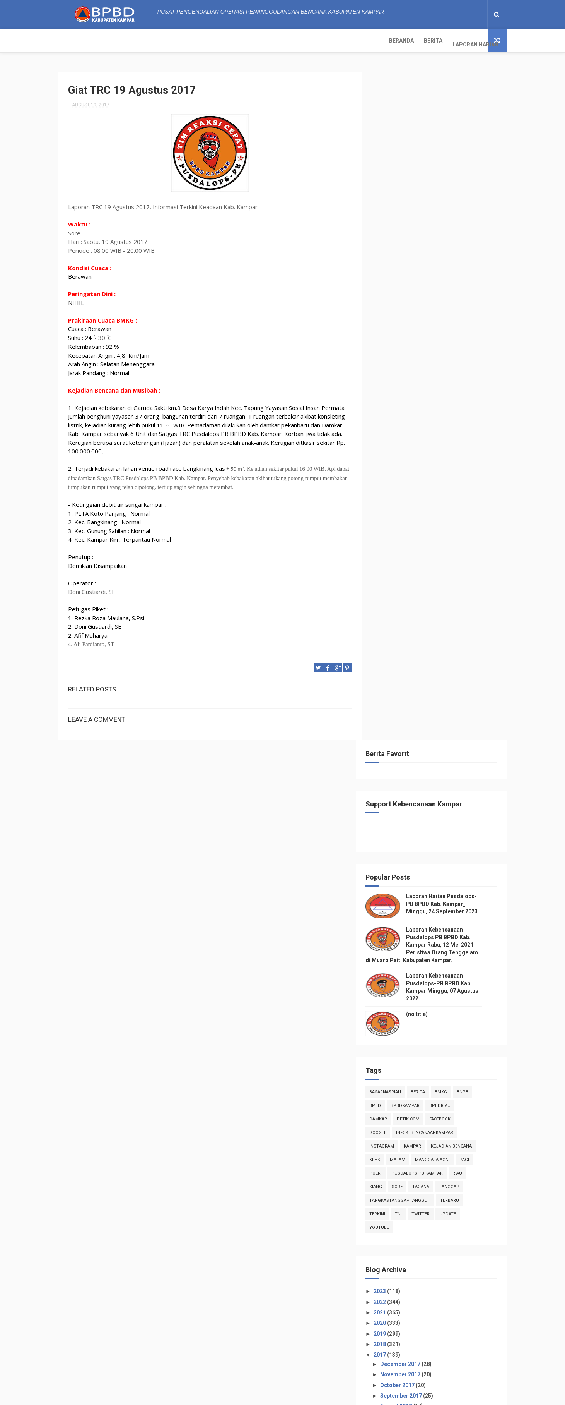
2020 (392, 651)
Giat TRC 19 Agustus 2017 (424, 785)
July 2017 (404, 900)
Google (389, 460)
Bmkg (453, 419)
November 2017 (413, 702)
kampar (424, 474)
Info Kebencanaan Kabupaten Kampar (423, 1188)
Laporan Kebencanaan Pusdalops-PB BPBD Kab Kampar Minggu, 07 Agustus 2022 (453, 1359)
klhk (386, 487)
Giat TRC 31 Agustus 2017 (424, 743)
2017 (392, 682)
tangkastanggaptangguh (411, 528)
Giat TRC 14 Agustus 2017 (424, 813)
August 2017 (408, 734)
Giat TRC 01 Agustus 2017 (424, 876)
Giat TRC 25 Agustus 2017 (424, 764)
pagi (476, 487)
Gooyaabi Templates (360, 1395)
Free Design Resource (268, 1395)
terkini (389, 541)
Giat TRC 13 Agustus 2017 (424, 824)
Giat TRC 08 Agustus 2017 (424, 834)
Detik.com (420, 446)
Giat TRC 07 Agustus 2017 (424, 845)
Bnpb (474, 419)
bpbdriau (452, 433)
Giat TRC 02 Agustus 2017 (424, 866)
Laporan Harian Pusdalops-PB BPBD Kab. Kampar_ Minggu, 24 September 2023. (454, 231)
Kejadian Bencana (463, 474)
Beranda (75, 41)
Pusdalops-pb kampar (429, 501)
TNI (410, 541)
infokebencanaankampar (436, 460)
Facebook (452, 446)
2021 (392, 640)
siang (387, 514)
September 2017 (413, 724)
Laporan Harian (150, 41)
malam (409, 487)
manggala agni (444, 487)
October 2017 (410, 713)
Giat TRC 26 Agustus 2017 (424, 754)
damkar (390, 446)
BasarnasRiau (397, 419)
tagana (432, 514)
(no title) (429, 342)
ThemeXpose (222, 1395)
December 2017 (413, 692)
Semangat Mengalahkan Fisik (428, 855)
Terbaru (461, 528)
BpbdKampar (417, 433)
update (459, 541)
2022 (392, 629)
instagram (393, 474)
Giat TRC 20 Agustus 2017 (424, 775)
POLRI (387, 501)
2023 (392, 619)
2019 (392, 661)
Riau (469, 501)
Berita (107, 41)
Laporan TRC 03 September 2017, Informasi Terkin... (433, 799)
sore (409, 514)
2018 (392, 672)
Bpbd (387, 433)
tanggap (461, 514)
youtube (391, 555)
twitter (432, 541)
